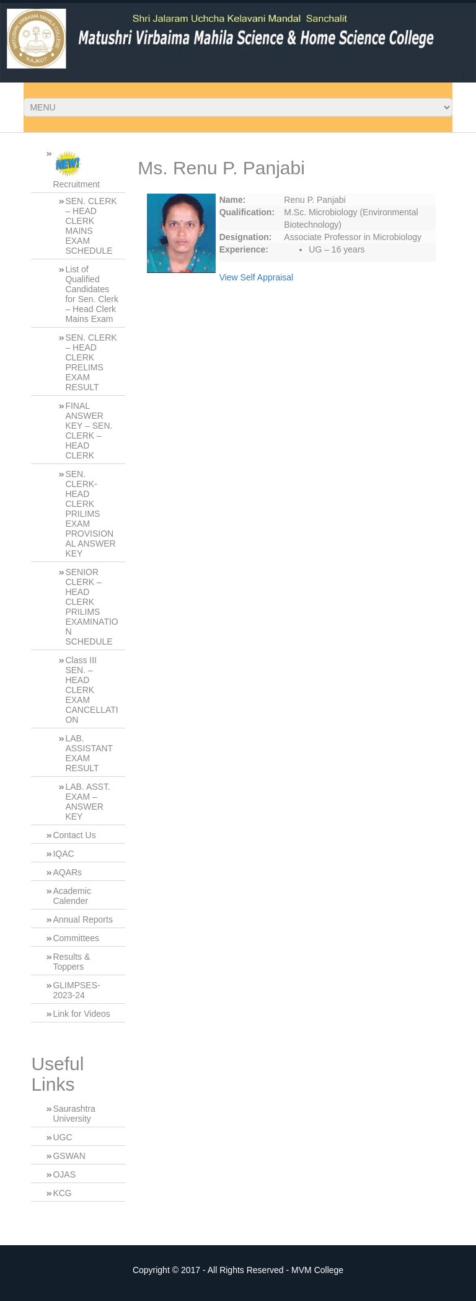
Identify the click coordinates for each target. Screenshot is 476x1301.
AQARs (67, 872)
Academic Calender (71, 896)
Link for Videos (81, 1014)
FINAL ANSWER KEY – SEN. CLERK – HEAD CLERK (88, 430)
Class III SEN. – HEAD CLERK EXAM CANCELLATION (91, 690)
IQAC (63, 854)
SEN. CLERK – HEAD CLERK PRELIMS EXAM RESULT (91, 362)
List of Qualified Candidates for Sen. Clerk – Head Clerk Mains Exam (91, 294)
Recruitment (76, 168)
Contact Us (74, 835)
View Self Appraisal (256, 277)
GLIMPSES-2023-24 (76, 990)
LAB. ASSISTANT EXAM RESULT (89, 753)
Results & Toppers (71, 962)
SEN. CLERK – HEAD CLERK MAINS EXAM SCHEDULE (91, 226)
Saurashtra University (74, 1114)
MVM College (317, 1270)
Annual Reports (83, 919)
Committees (76, 938)
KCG (62, 1193)
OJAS (64, 1174)
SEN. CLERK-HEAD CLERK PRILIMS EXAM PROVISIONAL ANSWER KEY (90, 513)
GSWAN (69, 1156)
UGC (62, 1137)
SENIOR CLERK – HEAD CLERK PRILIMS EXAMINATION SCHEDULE (91, 606)
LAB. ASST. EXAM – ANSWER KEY (87, 801)
